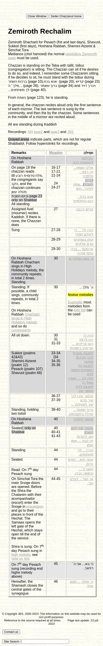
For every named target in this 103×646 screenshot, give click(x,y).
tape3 (55, 132)
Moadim (55, 153)
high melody (20, 555)
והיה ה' (88, 335)
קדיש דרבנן (84, 209)
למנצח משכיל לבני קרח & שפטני (83, 357)
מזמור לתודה (83, 419)
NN (30, 132)
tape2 (38, 132)
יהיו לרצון (86, 339)
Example (74, 302)
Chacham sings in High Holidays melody (25, 318)
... (74, 168)
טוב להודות (85, 436)
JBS (70, 132)
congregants (21, 330)
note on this (20, 558)
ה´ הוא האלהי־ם (81, 258)
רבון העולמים (83, 201)
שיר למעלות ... (82, 404)
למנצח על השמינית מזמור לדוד (82, 370)
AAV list (80, 310)
